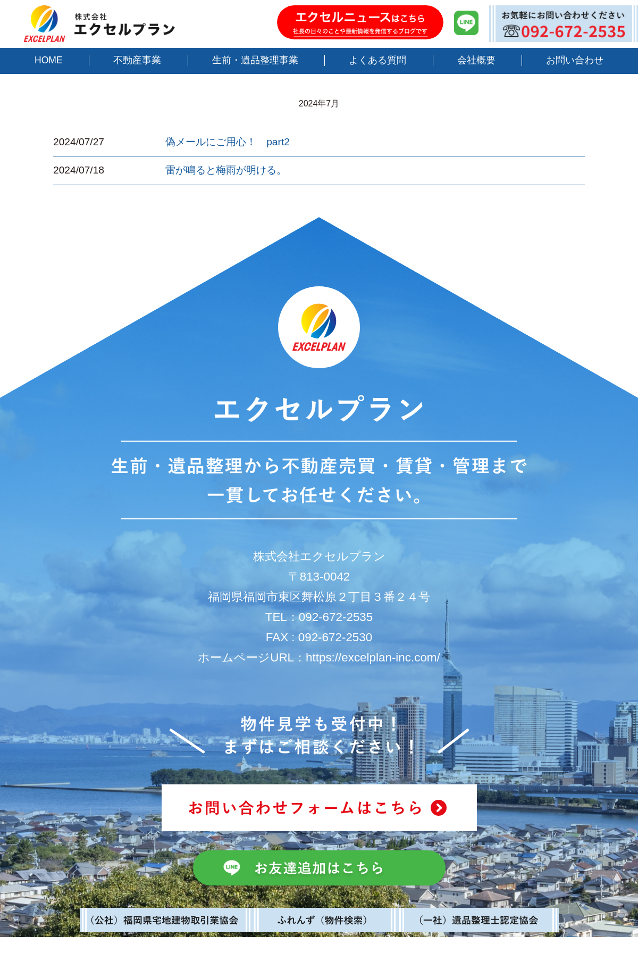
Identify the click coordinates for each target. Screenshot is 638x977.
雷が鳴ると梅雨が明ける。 (226, 170)
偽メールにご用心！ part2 (227, 141)
